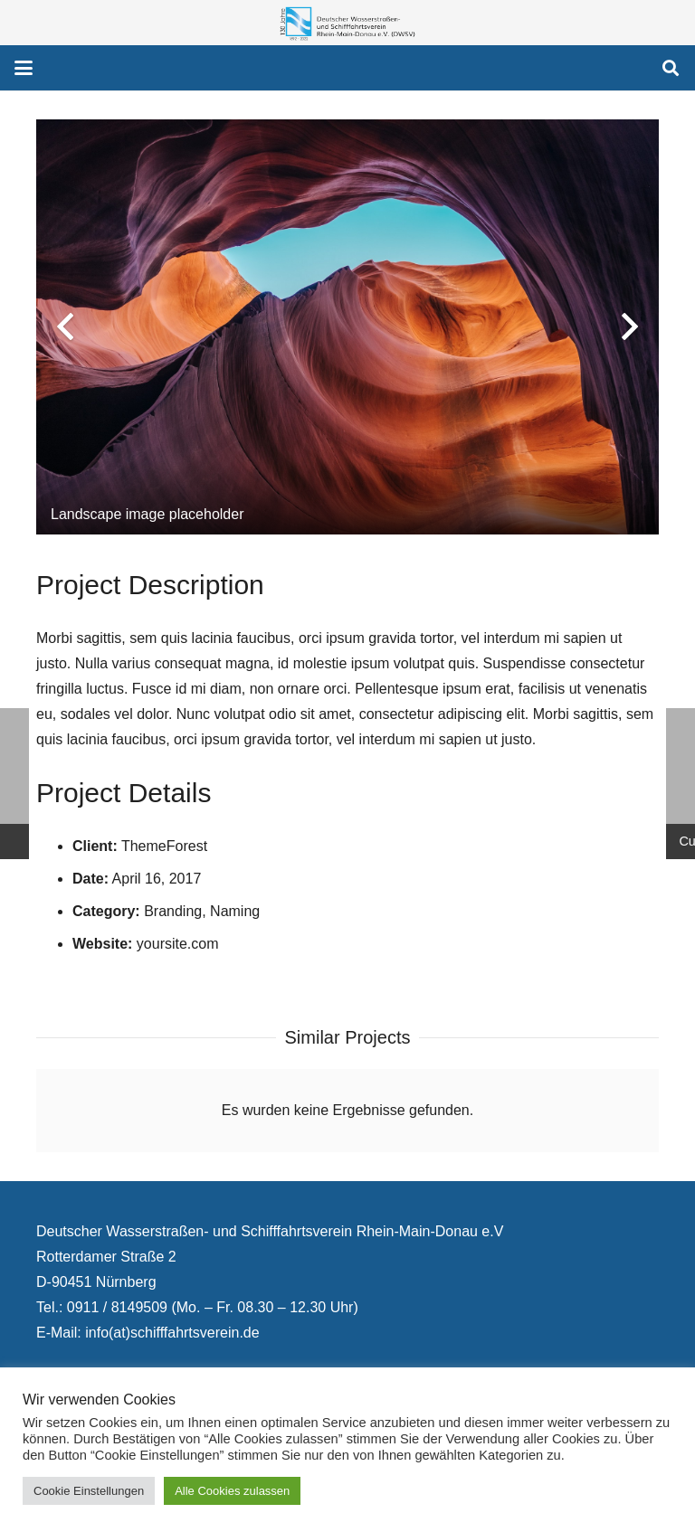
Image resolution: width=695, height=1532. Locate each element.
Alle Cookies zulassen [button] (232, 1491)
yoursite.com (178, 943)
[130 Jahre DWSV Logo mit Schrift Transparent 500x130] (347, 23)
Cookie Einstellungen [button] (88, 1491)
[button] (23, 68)
